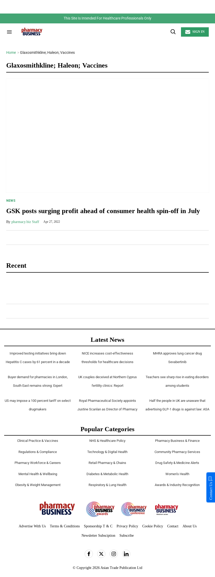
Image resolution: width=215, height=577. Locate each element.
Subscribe (126, 535)
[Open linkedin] (126, 554)
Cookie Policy (152, 526)
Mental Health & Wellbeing (37, 474)
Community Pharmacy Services (177, 452)
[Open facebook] (89, 554)
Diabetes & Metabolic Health (107, 474)
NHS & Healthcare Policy (107, 441)
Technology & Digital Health (107, 452)
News (10, 200)
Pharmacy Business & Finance (177, 441)
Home (11, 52)
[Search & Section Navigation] (9, 32)
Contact (172, 526)
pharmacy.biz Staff (25, 222)
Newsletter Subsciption (98, 535)
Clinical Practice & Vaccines (37, 441)
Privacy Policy (127, 526)
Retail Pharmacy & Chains (107, 463)
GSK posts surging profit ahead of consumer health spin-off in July (103, 211)
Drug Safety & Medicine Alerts (177, 463)
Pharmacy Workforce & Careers (38, 463)
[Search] (173, 32)
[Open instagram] (114, 554)
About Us (190, 526)
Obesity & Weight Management (38, 485)
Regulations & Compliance (37, 452)
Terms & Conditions (65, 526)
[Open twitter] (101, 554)
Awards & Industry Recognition (177, 485)
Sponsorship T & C (98, 526)
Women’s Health (177, 474)
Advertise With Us (32, 526)
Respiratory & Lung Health (107, 485)
